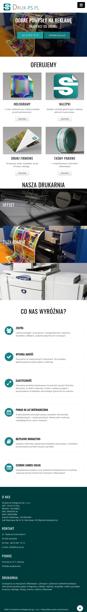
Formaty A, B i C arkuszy (13, 562)
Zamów (22, 118)
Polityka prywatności (11, 566)
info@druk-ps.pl (57, 35)
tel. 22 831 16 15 (30, 35)
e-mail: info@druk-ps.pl (13, 547)
